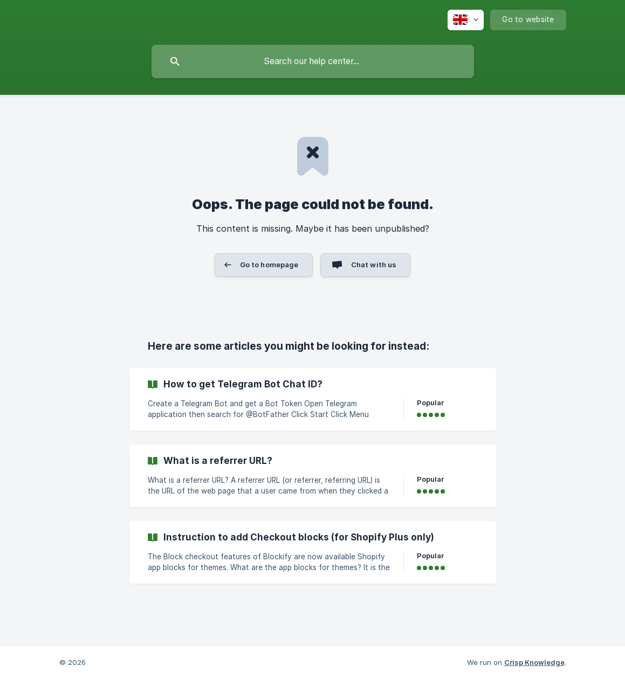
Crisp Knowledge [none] (534, 662)
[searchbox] (313, 61)
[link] (312, 399)
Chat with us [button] (374, 264)
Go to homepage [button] (269, 264)
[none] (466, 20)
